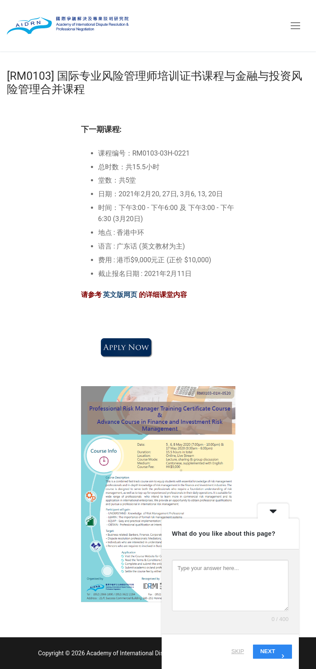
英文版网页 (121, 295)
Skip (238, 651)
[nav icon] (295, 26)
